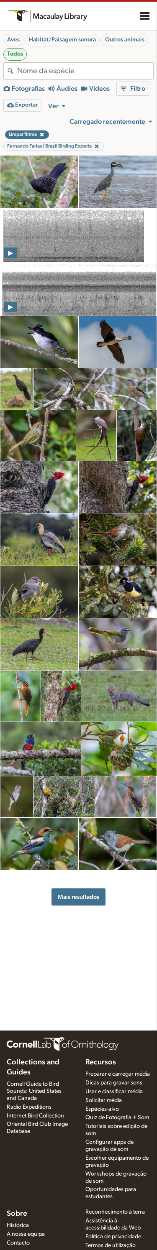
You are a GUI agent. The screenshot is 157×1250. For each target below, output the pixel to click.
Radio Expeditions (29, 1107)
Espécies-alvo (102, 1109)
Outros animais (124, 40)
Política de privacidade (113, 1237)
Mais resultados (78, 897)
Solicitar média (103, 1100)
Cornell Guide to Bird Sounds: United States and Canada (34, 1091)
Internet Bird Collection (35, 1116)
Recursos (100, 1062)
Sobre (17, 1213)
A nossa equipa (26, 1234)
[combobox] (85, 71)
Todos (15, 54)
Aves (13, 40)
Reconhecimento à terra (115, 1212)
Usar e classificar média (114, 1091)
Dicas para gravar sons (113, 1083)
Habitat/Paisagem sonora (62, 40)
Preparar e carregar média (117, 1074)
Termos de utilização (110, 1245)
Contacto (18, 1243)
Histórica (18, 1225)
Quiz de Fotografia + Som (117, 1117)
